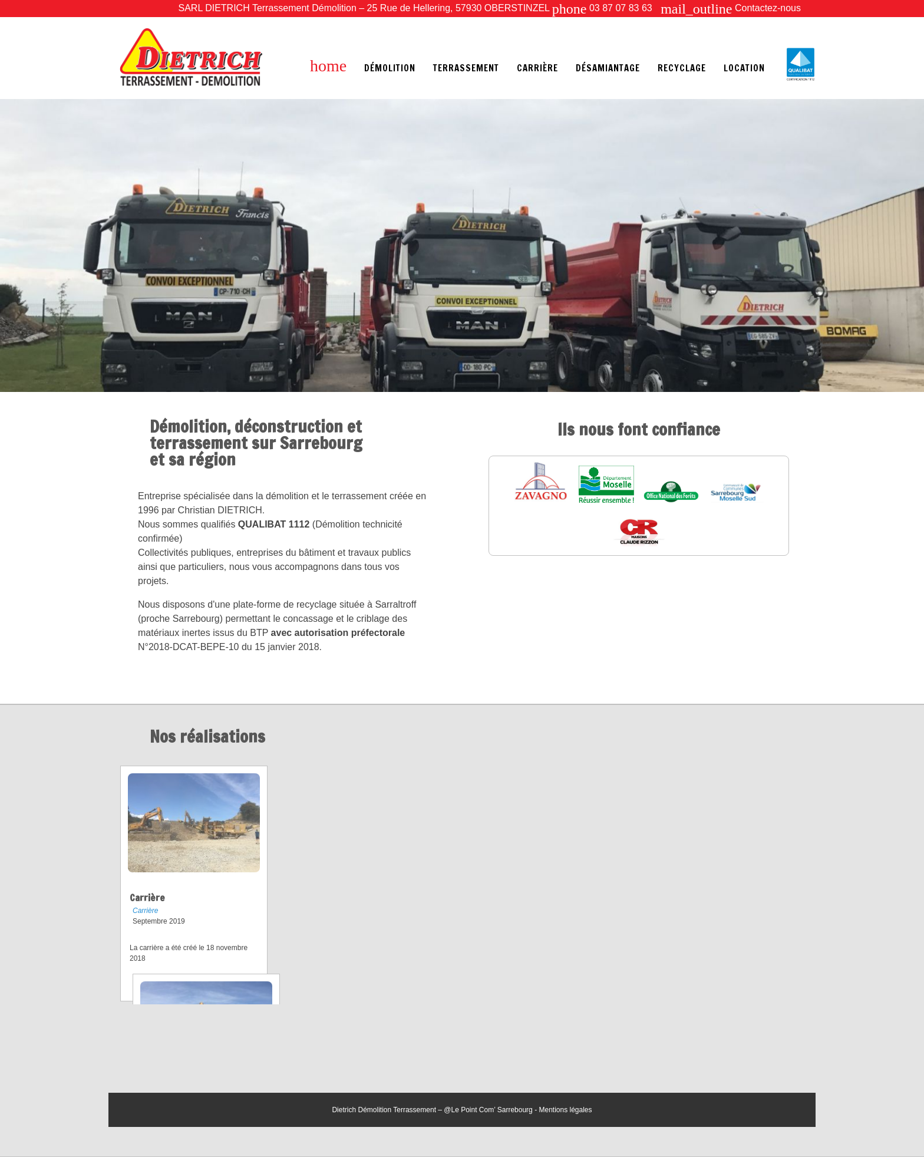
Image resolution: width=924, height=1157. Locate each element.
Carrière (537, 68)
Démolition (389, 68)
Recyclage (682, 68)
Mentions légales (565, 1110)
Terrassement (466, 68)
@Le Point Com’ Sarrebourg (488, 1110)
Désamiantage (608, 68)
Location (744, 68)
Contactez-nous (731, 8)
